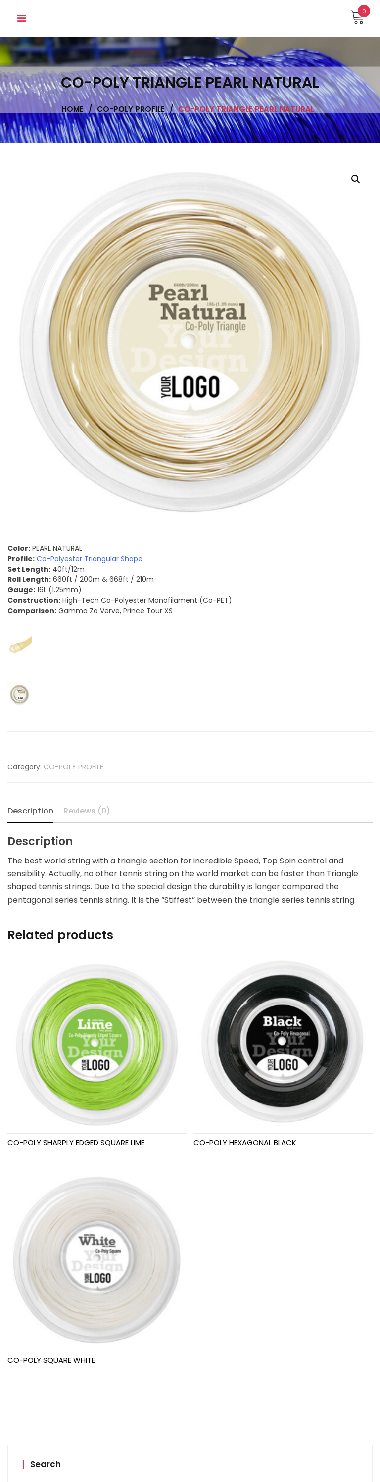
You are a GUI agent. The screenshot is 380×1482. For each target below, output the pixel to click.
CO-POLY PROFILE (73, 767)
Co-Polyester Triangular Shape (89, 559)
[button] (356, 179)
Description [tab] (30, 810)
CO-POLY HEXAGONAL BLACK (244, 1142)
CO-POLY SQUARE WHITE (51, 1360)
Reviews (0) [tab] (86, 810)
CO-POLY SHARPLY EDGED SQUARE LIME (75, 1142)
